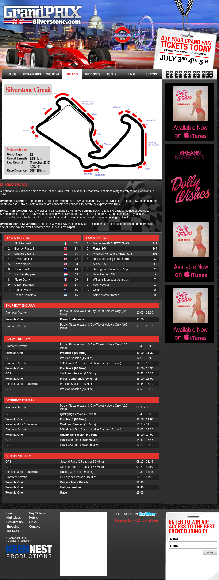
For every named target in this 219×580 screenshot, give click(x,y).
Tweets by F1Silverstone (136, 520)
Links (132, 74)
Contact (152, 74)
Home (10, 513)
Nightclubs (12, 74)
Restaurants (32, 74)
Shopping (12, 526)
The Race (72, 74)
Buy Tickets (183, 53)
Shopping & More (52, 74)
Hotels (112, 74)
